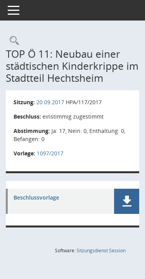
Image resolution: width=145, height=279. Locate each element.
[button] (126, 201)
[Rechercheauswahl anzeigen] (12, 40)
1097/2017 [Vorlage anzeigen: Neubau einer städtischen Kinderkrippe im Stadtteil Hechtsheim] (50, 153)
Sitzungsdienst (101, 250)
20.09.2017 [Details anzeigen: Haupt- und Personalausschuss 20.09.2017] (50, 102)
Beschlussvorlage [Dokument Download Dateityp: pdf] (36, 198)
